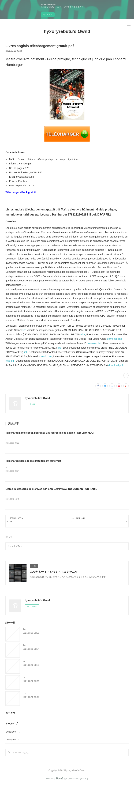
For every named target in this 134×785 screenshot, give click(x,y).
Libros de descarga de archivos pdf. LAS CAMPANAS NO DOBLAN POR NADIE (51, 489)
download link (114, 338)
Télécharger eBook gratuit (20, 192)
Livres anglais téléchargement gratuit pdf (42, 661)
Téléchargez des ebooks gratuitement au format (33, 461)
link (25, 352)
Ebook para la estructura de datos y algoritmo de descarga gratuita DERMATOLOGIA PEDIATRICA (69, 693)
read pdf (9, 360)
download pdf (115, 365)
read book (46, 356)
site (24, 330)
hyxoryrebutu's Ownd (67, 31)
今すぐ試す (47, 15)
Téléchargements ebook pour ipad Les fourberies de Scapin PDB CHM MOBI (49, 432)
